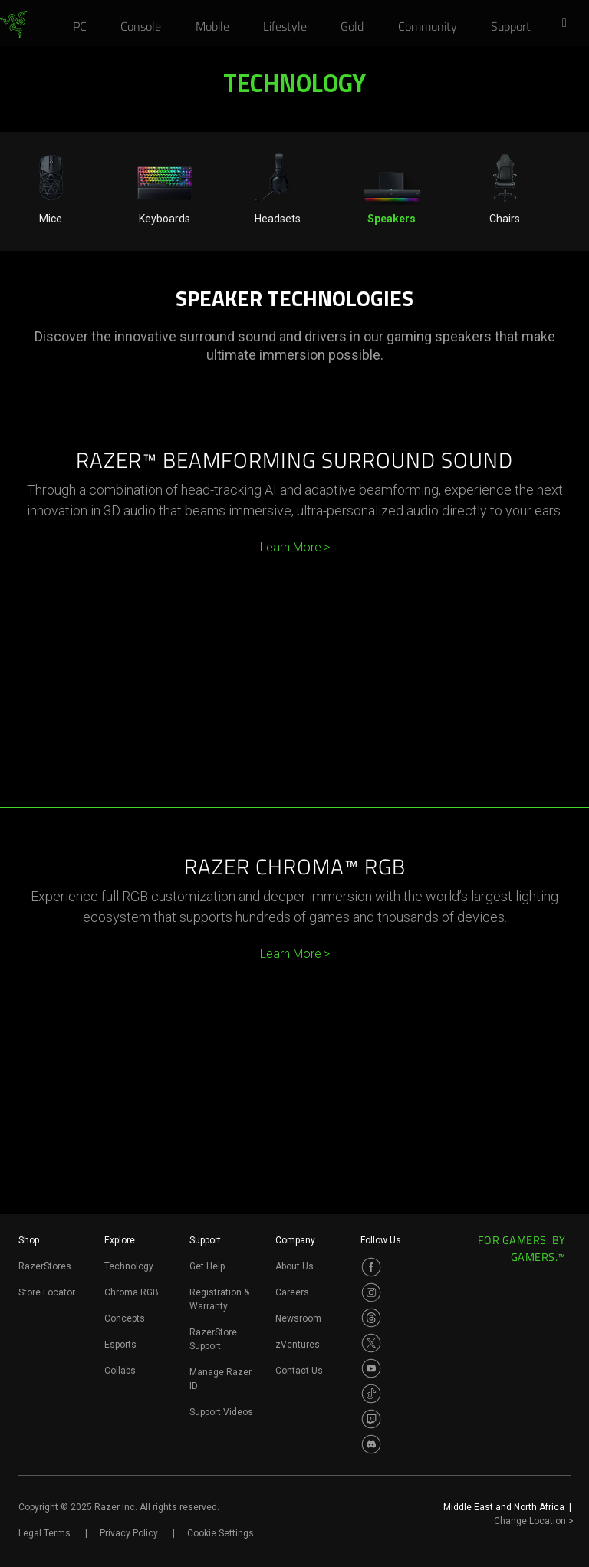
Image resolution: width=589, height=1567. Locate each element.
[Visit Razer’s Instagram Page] (371, 1292)
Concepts (124, 1318)
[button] (569, 23)
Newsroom (298, 1318)
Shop (28, 1240)
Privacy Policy (129, 1533)
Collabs (120, 1370)
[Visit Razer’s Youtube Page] (371, 1368)
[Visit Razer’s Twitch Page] (371, 1419)
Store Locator (46, 1292)
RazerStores (44, 1266)
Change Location (534, 1521)
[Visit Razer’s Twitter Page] (371, 1343)
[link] (13, 24)
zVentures (297, 1344)
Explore (119, 1240)
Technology (128, 1266)
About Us (294, 1266)
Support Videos (221, 1412)
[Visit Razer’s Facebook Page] (371, 1267)
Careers (292, 1292)
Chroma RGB (131, 1292)
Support (205, 1240)
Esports (120, 1344)
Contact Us (299, 1370)
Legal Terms (44, 1533)
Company (295, 1240)
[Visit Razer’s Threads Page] (371, 1317)
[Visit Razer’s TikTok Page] (371, 1393)
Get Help (207, 1266)
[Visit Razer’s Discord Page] (371, 1444)
